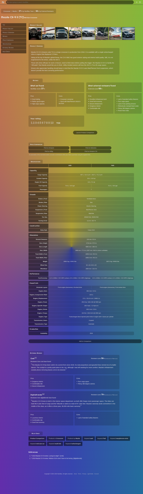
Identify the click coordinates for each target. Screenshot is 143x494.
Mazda (14, 11)
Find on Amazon (49, 148)
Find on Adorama (90, 148)
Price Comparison (8, 40)
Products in (56, 438)
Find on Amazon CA (91, 151)
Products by (74, 438)
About (75, 474)
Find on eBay (49, 151)
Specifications (7, 44)
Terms (79, 474)
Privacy (84, 474)
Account (96, 474)
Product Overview (8, 32)
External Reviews (8, 47)
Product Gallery (8, 28)
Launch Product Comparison (85, 132)
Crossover (6, 11)
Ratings (5, 36)
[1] (35, 358)
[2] (43, 394)
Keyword (88, 438)
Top (4, 25)
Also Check (6, 51)
